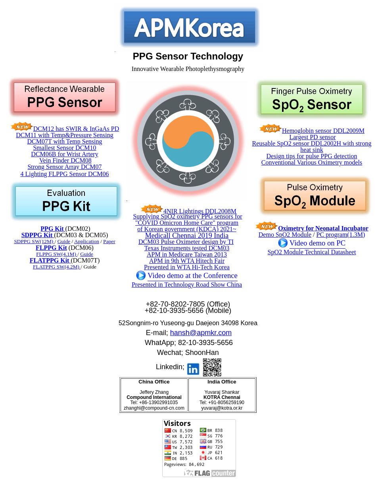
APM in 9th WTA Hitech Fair (186, 260)
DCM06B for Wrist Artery (64, 154)
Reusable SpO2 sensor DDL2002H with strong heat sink (312, 146)
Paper (109, 241)
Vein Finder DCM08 (65, 160)
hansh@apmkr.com (201, 333)
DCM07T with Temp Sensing (64, 141)
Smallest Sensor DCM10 (64, 147)
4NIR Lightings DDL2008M (199, 211)
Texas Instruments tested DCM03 (186, 248)
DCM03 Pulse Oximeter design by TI (186, 241)
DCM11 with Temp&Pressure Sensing (64, 135)
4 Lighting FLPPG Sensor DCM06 (64, 174)
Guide (86, 254)
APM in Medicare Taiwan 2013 (187, 254)
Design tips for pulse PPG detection (312, 156)
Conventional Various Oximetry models (311, 162)
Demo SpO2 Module (285, 234)
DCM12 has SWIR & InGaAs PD (76, 128)
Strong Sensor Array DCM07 (64, 166)
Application (86, 241)
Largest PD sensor (312, 137)
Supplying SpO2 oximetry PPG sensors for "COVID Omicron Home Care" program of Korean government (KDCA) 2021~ (187, 222)
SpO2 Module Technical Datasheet (312, 252)
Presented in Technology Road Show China (187, 284)
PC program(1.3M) (341, 234)
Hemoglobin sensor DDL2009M (323, 130)
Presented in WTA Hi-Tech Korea (187, 267)
